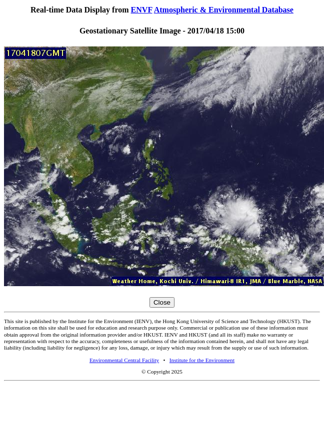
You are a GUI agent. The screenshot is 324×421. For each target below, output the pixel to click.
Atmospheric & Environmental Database (224, 9)
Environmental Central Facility (124, 360)
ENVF (141, 9)
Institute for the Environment (202, 360)
